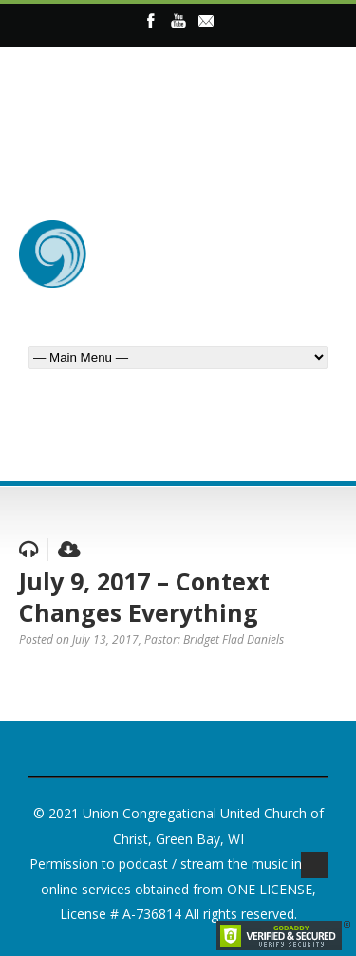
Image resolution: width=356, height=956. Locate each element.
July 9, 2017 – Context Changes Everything (144, 596)
